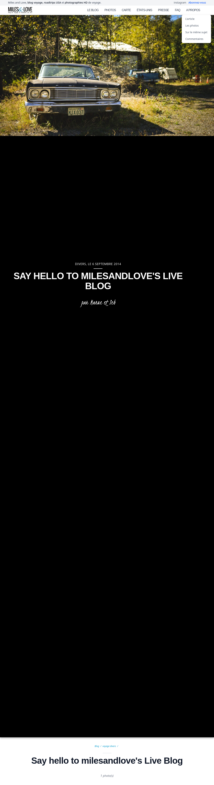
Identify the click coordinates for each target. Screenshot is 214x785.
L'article (190, 19)
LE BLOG (92, 10)
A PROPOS (193, 10)
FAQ (177, 10)
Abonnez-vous (197, 2)
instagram (180, 2)
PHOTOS (110, 10)
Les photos (192, 25)
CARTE (126, 10)
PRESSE (163, 10)
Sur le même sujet (196, 32)
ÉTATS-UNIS (144, 10)
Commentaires (194, 39)
